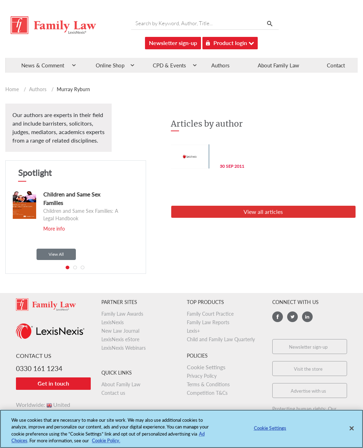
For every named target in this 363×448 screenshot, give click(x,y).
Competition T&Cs (207, 393)
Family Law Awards (122, 314)
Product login (230, 41)
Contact (336, 65)
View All (56, 254)
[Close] (351, 432)
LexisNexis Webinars (123, 348)
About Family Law (278, 65)
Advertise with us (308, 391)
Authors (220, 65)
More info (54, 229)
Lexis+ (193, 331)
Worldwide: (43, 404)
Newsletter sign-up (173, 42)
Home (12, 89)
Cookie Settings (206, 367)
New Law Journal (120, 331)
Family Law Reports (208, 322)
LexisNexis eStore (120, 339)
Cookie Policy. (106, 444)
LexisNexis (112, 322)
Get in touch (53, 383)
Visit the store (308, 369)
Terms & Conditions (208, 384)
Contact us (113, 393)
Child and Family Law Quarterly (221, 339)
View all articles (263, 211)
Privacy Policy (202, 376)
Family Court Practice (210, 314)
